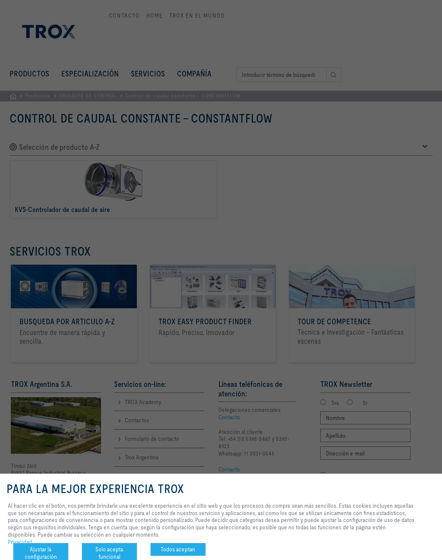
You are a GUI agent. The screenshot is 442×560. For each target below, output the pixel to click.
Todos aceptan (178, 549)
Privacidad (20, 541)
